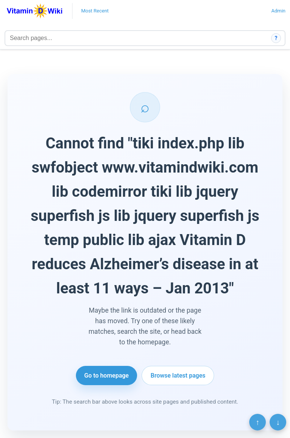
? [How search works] (276, 38)
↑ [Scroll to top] (257, 422)
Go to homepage (106, 375)
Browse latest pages (178, 375)
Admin (278, 11)
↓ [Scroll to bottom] (278, 422)
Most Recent (95, 11)
